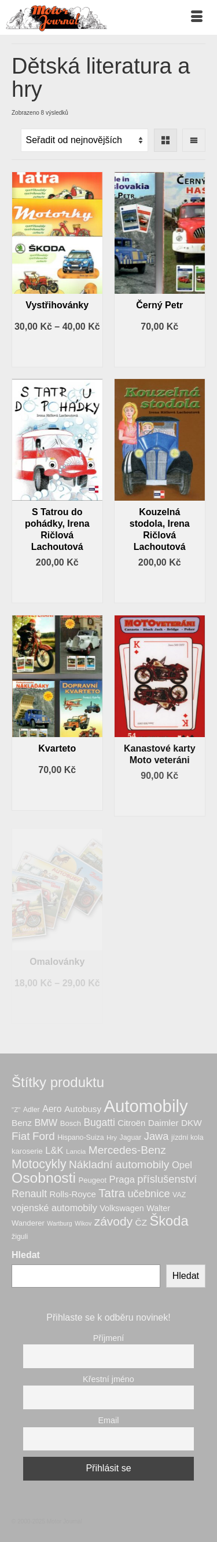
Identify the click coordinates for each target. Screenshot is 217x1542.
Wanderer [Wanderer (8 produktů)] (28, 1223)
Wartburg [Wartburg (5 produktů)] (59, 1223)
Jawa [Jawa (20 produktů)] (156, 1136)
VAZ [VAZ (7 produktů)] (179, 1195)
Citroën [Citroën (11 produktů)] (131, 1123)
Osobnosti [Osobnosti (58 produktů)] (44, 1178)
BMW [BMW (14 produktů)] (45, 1122)
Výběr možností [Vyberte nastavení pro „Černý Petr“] (159, 351)
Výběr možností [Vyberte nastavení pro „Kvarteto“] (57, 794)
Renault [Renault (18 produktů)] (29, 1194)
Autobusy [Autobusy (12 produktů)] (82, 1109)
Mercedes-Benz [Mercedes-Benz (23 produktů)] (127, 1150)
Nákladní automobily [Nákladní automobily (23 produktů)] (119, 1164)
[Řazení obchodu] (84, 140)
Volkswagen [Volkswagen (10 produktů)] (122, 1208)
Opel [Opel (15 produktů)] (182, 1165)
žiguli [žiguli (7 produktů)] (20, 1237)
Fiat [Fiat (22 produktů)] (21, 1136)
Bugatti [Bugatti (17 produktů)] (99, 1122)
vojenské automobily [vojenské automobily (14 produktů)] (54, 1207)
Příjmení (108, 1338)
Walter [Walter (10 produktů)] (158, 1208)
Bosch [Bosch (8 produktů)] (70, 1123)
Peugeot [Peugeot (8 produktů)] (92, 1180)
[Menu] (196, 17)
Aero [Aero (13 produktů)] (52, 1109)
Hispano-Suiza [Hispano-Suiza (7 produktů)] (80, 1137)
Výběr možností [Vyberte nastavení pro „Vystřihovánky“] (57, 351)
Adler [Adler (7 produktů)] (31, 1110)
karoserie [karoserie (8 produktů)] (27, 1151)
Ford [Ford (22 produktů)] (43, 1136)
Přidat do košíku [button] (57, 587)
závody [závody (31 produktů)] (113, 1221)
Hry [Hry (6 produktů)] (111, 1137)
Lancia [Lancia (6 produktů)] (76, 1151)
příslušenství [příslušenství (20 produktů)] (167, 1179)
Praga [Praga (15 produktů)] (122, 1179)
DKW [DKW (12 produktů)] (191, 1123)
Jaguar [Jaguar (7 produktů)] (131, 1137)
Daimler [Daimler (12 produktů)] (163, 1123)
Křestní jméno (108, 1379)
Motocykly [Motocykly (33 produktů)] (39, 1164)
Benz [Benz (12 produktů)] (22, 1123)
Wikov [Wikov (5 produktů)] (83, 1223)
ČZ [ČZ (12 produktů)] (141, 1222)
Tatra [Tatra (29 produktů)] (111, 1193)
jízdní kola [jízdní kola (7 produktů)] (187, 1137)
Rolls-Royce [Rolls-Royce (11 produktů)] (73, 1194)
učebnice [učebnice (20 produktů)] (148, 1193)
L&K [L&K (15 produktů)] (54, 1150)
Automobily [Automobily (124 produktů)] (146, 1106)
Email (108, 1420)
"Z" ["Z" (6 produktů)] (16, 1109)
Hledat (26, 1255)
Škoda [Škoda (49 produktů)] (168, 1221)
